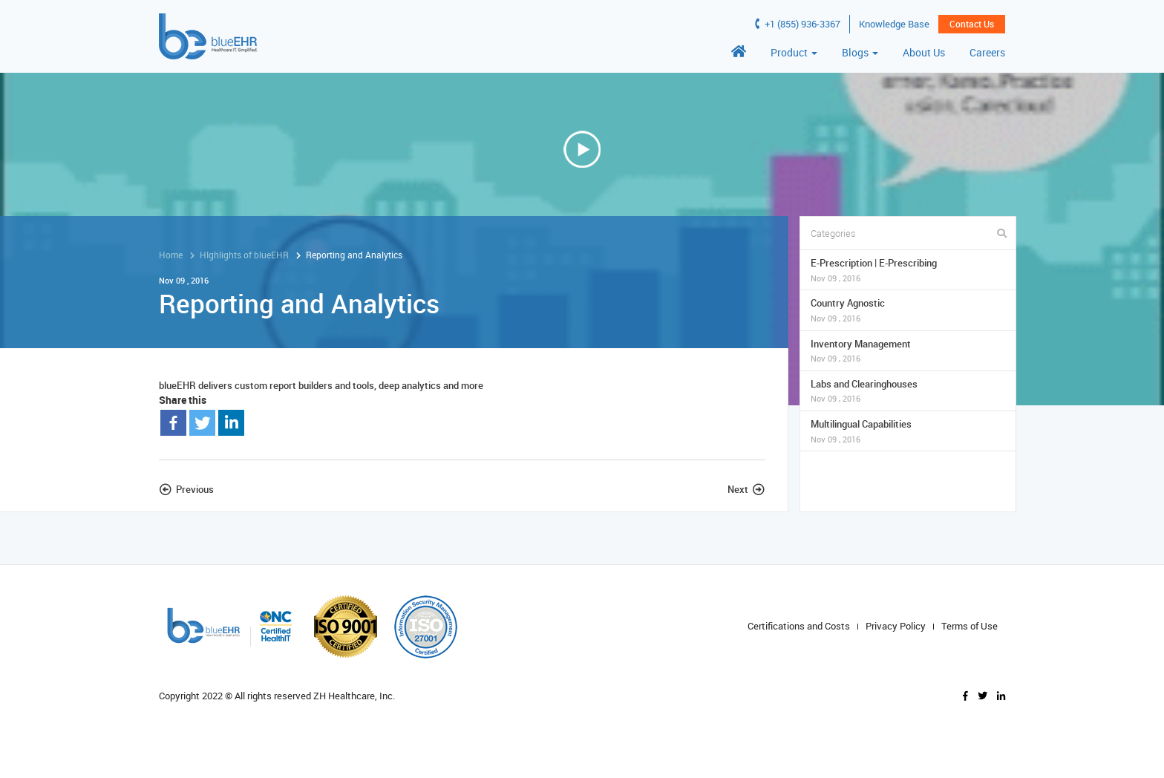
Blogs (860, 52)
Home (171, 255)
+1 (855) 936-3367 (797, 23)
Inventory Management (908, 351)
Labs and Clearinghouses (908, 391)
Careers (987, 52)
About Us (924, 52)
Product (794, 52)
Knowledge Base (894, 23)
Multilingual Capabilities (908, 431)
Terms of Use (969, 625)
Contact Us (971, 24)
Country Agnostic (908, 310)
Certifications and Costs (799, 625)
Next (738, 489)
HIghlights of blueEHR (244, 255)
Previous (195, 489)
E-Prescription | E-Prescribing (908, 270)
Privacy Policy (896, 625)
